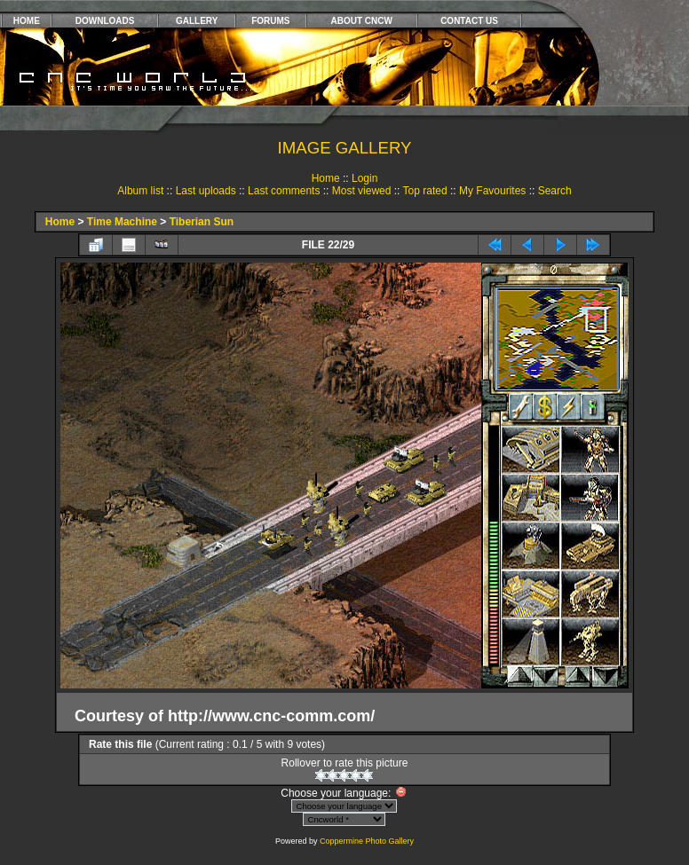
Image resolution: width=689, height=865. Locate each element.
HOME (26, 21)
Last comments (284, 191)
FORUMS (270, 21)
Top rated (425, 191)
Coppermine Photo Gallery (367, 841)
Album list (140, 191)
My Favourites (492, 191)
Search (555, 191)
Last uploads (206, 191)
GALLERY (197, 21)
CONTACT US (469, 21)
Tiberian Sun (202, 222)
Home (326, 178)
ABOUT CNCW (361, 21)
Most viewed (362, 191)
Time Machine (122, 222)
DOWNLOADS (105, 21)
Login (364, 178)
